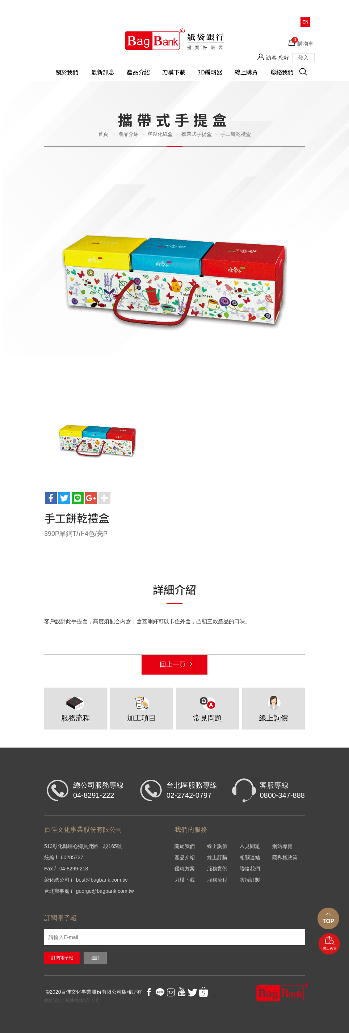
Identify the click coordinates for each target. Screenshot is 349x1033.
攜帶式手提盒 (196, 134)
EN (305, 22)
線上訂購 (217, 857)
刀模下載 (173, 72)
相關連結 (250, 857)
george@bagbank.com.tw (105, 891)
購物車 (303, 42)
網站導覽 (282, 846)
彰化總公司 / (58, 880)
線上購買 (246, 72)
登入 (303, 58)
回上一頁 (173, 664)
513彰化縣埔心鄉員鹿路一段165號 (83, 846)
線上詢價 (329, 944)
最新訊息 (102, 72)
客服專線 (282, 791)
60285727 (72, 857)
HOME (174, 39)
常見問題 (250, 846)
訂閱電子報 (62, 957)
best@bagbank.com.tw (102, 880)
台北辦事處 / (58, 891)
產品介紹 (138, 72)
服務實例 (217, 868)
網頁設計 (53, 1000)
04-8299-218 (73, 868)
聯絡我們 (282, 72)
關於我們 (67, 72)
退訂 (95, 957)
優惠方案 (184, 868)
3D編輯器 (210, 72)
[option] (174, 284)
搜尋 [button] (307, 76)
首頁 (103, 134)
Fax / (50, 868)
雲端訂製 (250, 880)
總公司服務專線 (98, 791)
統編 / (50, 857)
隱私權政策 (285, 857)
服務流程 (217, 880)
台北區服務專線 (192, 791)
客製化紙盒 (160, 134)
